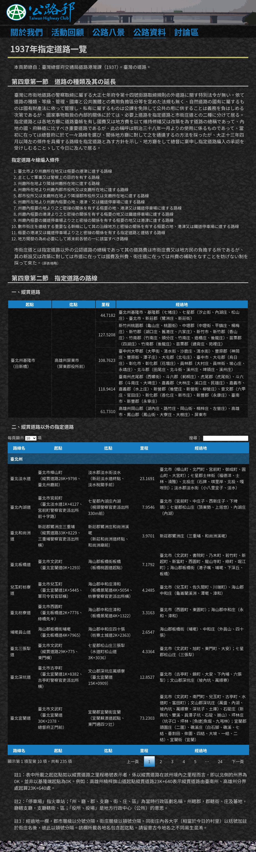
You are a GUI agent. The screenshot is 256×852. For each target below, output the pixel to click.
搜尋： (218, 438)
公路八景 (108, 32)
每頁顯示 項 (24, 438)
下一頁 (238, 761)
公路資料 (149, 32)
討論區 (186, 32)
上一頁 (133, 761)
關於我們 (26, 32)
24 (220, 761)
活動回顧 (67, 32)
